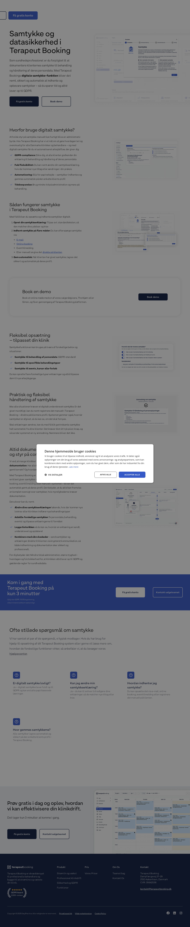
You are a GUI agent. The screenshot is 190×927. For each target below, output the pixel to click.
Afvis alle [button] (104, 474)
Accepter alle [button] (132, 474)
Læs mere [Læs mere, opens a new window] (74, 466)
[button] (53, 474)
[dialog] (95, 463)
